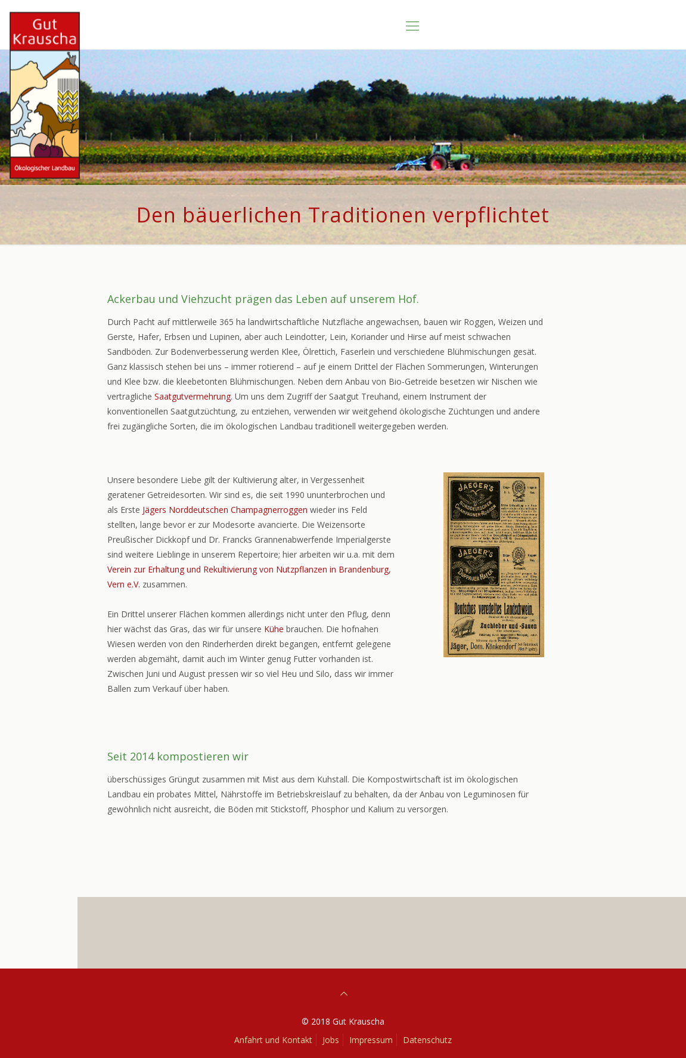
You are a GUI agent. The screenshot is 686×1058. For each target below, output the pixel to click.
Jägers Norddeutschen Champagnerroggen (225, 509)
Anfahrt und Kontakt (273, 1039)
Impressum (371, 1039)
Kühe (275, 629)
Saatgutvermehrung (192, 396)
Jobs (330, 1039)
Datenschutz (427, 1039)
